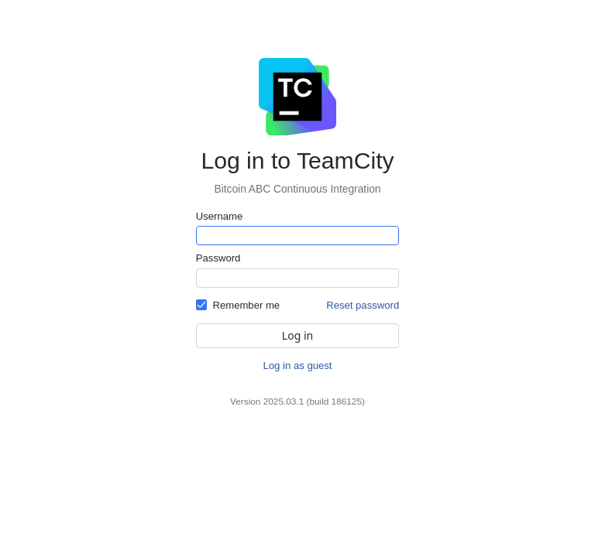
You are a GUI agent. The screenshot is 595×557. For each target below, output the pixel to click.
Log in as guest (297, 365)
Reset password (362, 305)
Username (219, 216)
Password (218, 258)
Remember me (246, 305)
